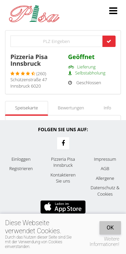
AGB (105, 168)
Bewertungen (71, 108)
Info (107, 108)
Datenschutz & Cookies (105, 191)
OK (110, 227)
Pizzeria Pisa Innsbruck (63, 162)
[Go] (109, 41)
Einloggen (21, 159)
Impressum (105, 159)
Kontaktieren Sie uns (63, 178)
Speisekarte (26, 108)
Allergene (105, 178)
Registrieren (21, 168)
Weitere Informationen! (104, 241)
